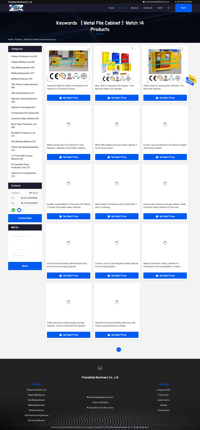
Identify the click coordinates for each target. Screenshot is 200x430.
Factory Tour (164, 395)
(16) (23, 141)
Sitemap (163, 405)
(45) (22, 67)
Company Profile (163, 390)
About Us (134, 8)
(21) (23, 93)
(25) (21, 157)
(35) (24, 100)
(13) (20, 166)
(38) (24, 125)
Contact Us (147, 8)
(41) (23, 107)
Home (111, 8)
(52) (24, 56)
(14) (24, 148)
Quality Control (163, 400)
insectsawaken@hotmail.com (156, 2)
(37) (22, 73)
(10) (23, 174)
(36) (25, 113)
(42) (21, 79)
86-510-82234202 (183, 2)
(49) (24, 86)
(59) (23, 62)
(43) (25, 118)
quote (183, 8)
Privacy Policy (163, 410)
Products (122, 8)
